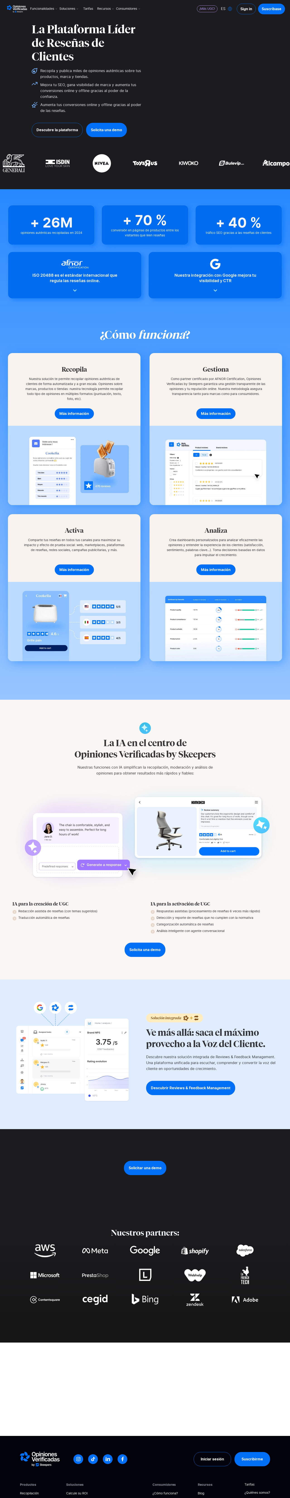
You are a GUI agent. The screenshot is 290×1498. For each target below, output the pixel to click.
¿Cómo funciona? (165, 1493)
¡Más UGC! (207, 8)
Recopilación (29, 1493)
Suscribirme (252, 1459)
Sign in (246, 9)
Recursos (106, 8)
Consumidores (128, 8)
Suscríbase (271, 9)
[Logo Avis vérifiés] (17, 9)
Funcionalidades (44, 8)
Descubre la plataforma (57, 130)
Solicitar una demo (145, 1168)
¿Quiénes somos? (257, 1492)
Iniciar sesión (212, 1459)
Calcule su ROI (77, 1493)
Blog (201, 1493)
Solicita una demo (106, 130)
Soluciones (69, 8)
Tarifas (88, 8)
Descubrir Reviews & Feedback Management (190, 1088)
